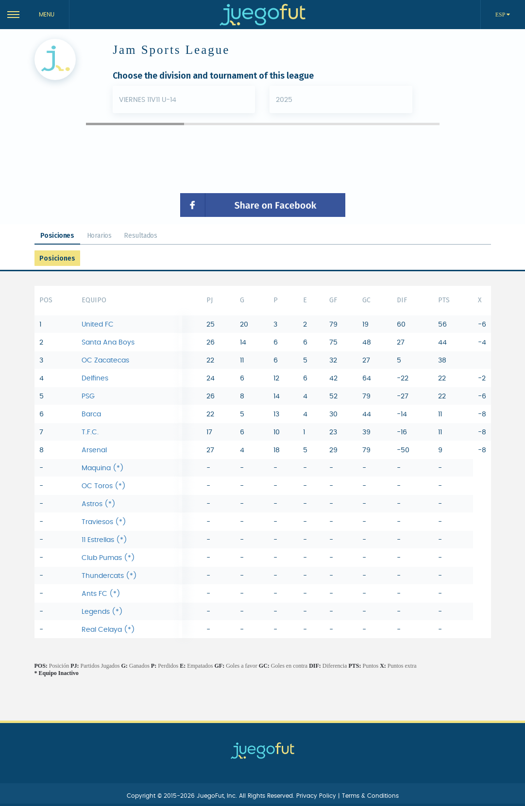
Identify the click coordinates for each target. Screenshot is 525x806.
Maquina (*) (103, 468)
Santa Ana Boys (108, 342)
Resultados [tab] (140, 235)
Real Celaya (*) (108, 629)
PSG (88, 396)
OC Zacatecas (105, 360)
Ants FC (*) (101, 594)
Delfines (95, 378)
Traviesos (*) (104, 522)
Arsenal (94, 450)
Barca (91, 414)
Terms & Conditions (370, 796)
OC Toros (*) (104, 486)
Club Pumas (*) (108, 558)
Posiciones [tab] (57, 235)
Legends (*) (102, 612)
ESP (501, 14)
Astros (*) (99, 504)
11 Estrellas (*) (104, 540)
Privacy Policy (317, 796)
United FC (98, 324)
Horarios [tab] (99, 235)
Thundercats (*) (109, 576)
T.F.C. (90, 432)
